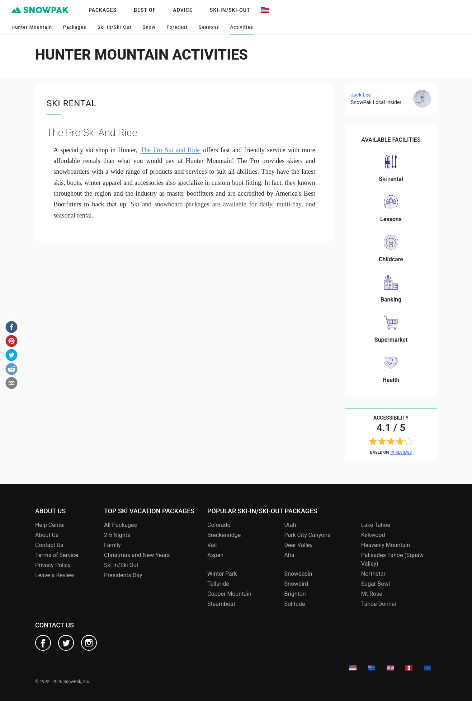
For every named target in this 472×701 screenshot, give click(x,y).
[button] (11, 327)
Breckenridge (224, 535)
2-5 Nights (117, 535)
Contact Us (49, 545)
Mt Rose (371, 593)
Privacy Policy (53, 565)
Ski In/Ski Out (121, 565)
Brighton (295, 593)
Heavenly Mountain (385, 545)
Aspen (215, 555)
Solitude (294, 603)
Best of (145, 10)
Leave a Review (54, 575)
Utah (290, 525)
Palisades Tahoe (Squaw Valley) (392, 559)
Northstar (373, 573)
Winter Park (222, 573)
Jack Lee (361, 95)
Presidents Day (123, 575)
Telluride (218, 583)
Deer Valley (298, 545)
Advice (182, 10)
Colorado (219, 525)
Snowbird (296, 583)
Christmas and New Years (137, 555)
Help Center (50, 525)
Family (112, 545)
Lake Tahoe (375, 525)
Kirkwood (373, 535)
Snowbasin (298, 573)
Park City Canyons (307, 535)
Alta (289, 555)
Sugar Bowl (375, 583)
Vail (212, 545)
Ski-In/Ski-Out (230, 10)
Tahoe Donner (379, 603)
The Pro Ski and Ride (170, 150)
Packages (103, 10)
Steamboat (221, 603)
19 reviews (401, 452)
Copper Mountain (229, 593)
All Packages (120, 525)
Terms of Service (56, 555)
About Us (46, 535)
